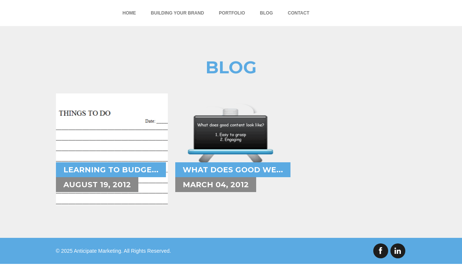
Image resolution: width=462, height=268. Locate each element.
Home (129, 13)
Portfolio (232, 13)
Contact (298, 13)
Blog (266, 13)
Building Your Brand (177, 13)
